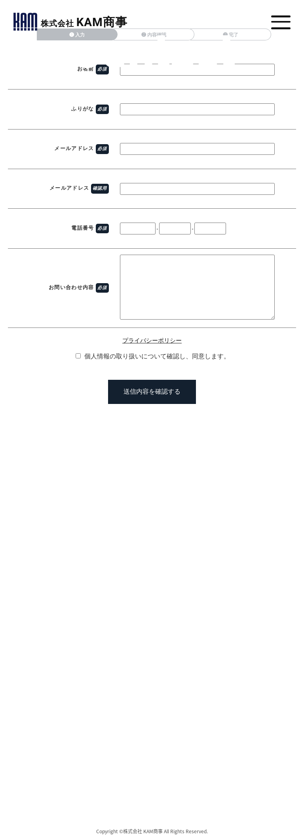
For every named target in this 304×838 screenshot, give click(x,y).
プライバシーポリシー (152, 340)
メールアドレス (74, 148)
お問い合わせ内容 (71, 287)
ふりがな (82, 109)
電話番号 (82, 228)
